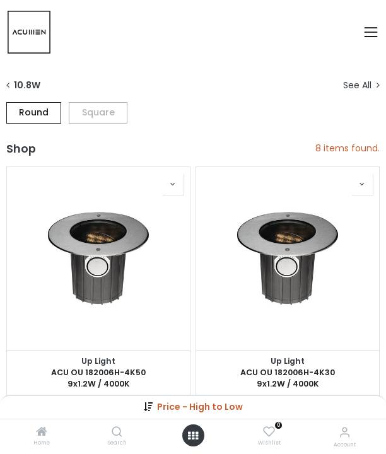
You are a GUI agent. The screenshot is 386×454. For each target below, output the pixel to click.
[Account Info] (345, 432)
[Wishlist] (269, 431)
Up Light (98, 361)
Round (34, 112)
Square (98, 112)
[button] (200, 406)
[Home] (41, 432)
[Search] (117, 432)
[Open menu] (193, 435)
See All (361, 85)
